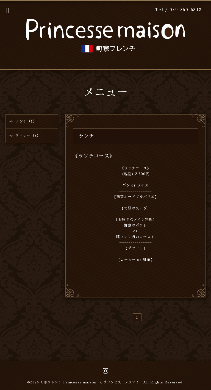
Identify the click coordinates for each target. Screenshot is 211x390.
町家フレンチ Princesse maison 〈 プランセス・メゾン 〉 (90, 382)
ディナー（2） (28, 135)
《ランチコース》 (94, 156)
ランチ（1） (26, 121)
